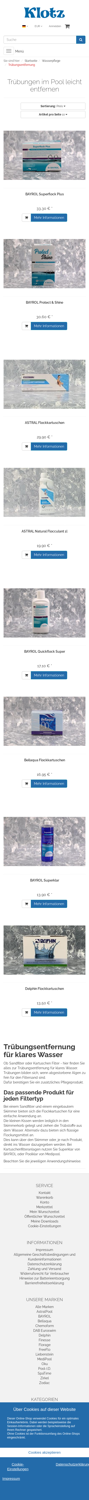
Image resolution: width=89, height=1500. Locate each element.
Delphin (45, 1335)
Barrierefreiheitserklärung (44, 1283)
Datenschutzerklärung (45, 1264)
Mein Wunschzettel (44, 1212)
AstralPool (44, 1311)
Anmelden (55, 26)
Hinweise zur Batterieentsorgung (44, 1278)
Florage (45, 1345)
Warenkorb (44, 1197)
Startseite (31, 60)
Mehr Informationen (49, 218)
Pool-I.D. (44, 1369)
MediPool (44, 1359)
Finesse (44, 1340)
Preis (53, 106)
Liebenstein (44, 1354)
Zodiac (44, 1383)
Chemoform (44, 1326)
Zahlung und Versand (44, 1269)
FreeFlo (44, 1349)
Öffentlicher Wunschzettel (44, 1216)
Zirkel (44, 1378)
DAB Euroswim (44, 1330)
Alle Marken (44, 1307)
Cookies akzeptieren (44, 1452)
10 (53, 114)
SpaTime (44, 1373)
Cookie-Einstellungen (44, 1226)
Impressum (44, 1250)
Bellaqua (45, 1321)
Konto (44, 1202)
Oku (45, 1364)
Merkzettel (44, 1207)
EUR (38, 26)
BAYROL (44, 1316)
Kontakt (45, 1193)
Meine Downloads (44, 1221)
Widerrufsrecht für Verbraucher (44, 1273)
